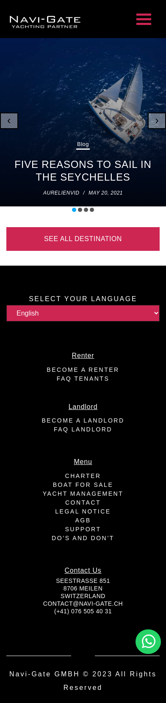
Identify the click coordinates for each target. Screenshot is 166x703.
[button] (74, 210)
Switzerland (83, 596)
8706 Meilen (83, 588)
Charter (83, 475)
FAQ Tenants (83, 378)
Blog (83, 144)
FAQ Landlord (83, 429)
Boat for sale (83, 484)
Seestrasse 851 (83, 580)
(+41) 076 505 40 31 (83, 611)
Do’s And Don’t (83, 538)
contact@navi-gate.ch (83, 603)
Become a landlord (83, 420)
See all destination (83, 238)
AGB (83, 520)
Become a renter (83, 369)
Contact (83, 502)
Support (83, 529)
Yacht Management (83, 493)
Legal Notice (83, 511)
